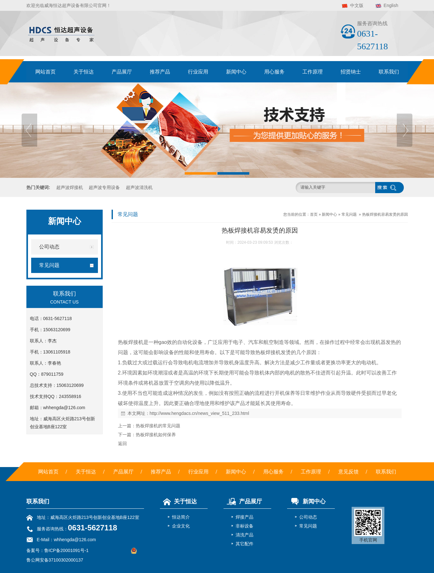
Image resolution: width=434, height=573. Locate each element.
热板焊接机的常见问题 (158, 425)
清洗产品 (244, 534)
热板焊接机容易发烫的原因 (385, 214)
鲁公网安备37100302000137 (54, 560)
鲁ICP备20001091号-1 (66, 550)
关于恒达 (83, 71)
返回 (122, 443)
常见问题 (349, 214)
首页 (314, 214)
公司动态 (308, 517)
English (391, 5)
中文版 (356, 5)
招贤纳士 (351, 71)
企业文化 (181, 525)
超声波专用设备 (104, 187)
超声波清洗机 (139, 187)
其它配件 (244, 543)
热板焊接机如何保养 (156, 434)
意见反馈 (348, 471)
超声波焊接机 (69, 187)
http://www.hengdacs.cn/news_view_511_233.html (199, 413)
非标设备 (244, 525)
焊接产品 (244, 517)
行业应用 (198, 71)
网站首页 (45, 71)
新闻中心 (236, 71)
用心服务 (274, 71)
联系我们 (389, 71)
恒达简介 (181, 517)
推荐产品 (160, 71)
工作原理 (312, 71)
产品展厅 (122, 71)
